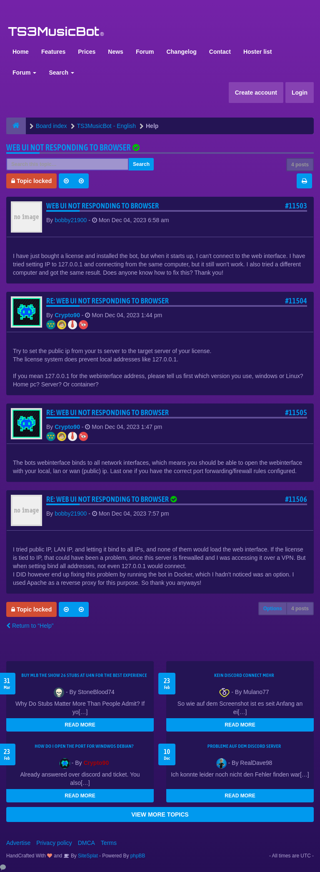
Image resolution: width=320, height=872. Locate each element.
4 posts (300, 165)
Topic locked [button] (31, 181)
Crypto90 (67, 315)
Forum (145, 51)
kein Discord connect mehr (244, 675)
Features (53, 51)
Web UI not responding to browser (68, 147)
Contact (220, 51)
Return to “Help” (29, 625)
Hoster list (257, 51)
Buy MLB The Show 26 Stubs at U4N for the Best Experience (84, 675)
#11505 (296, 412)
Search (61, 72)
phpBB (137, 856)
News (115, 51)
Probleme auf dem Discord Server (244, 746)
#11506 (296, 499)
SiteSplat (87, 856)
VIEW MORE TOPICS (159, 814)
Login (300, 92)
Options (272, 608)
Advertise (18, 842)
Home (20, 51)
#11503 (296, 205)
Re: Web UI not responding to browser (107, 300)
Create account (256, 92)
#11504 (296, 300)
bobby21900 (71, 220)
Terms (109, 842)
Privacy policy (54, 842)
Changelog (181, 51)
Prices (86, 51)
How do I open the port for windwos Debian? (84, 746)
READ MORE (80, 725)
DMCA (86, 842)
